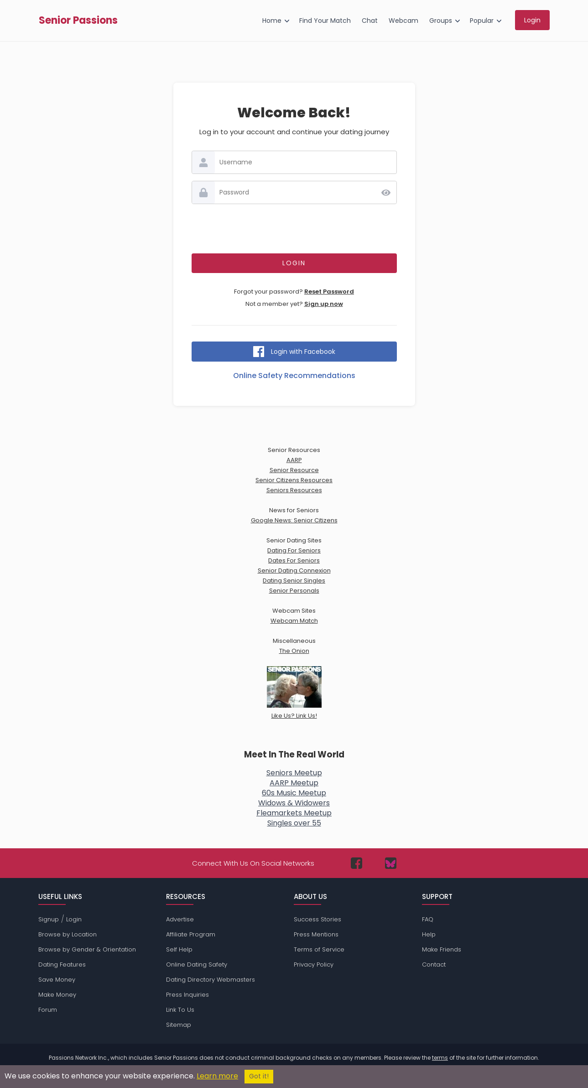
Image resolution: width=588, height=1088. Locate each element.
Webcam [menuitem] (403, 20)
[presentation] (294, 229)
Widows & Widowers (294, 803)
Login (74, 919)
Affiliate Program (190, 934)
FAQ (427, 919)
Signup (48, 919)
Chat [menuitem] (370, 20)
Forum (47, 1009)
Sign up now (323, 304)
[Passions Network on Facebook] (356, 863)
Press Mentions (316, 934)
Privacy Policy (313, 964)
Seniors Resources (294, 490)
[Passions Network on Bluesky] (390, 863)
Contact (434, 964)
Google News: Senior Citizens (294, 520)
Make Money (57, 994)
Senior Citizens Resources (294, 480)
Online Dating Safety (196, 964)
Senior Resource (294, 470)
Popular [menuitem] (482, 20)
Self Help (179, 949)
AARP (294, 460)
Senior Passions (78, 20)
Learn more (217, 1076)
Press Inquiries (187, 994)
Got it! (259, 1076)
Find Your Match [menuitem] (325, 20)
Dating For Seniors (294, 550)
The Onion (294, 650)
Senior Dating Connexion (294, 570)
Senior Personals (294, 590)
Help (429, 934)
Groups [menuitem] (440, 20)
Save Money (56, 979)
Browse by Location (67, 934)
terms (440, 1058)
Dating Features (62, 964)
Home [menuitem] (271, 20)
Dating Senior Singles (294, 580)
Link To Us (180, 1009)
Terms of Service (319, 949)
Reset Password (329, 291)
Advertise (180, 919)
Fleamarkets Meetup (294, 813)
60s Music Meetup (294, 793)
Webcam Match (294, 620)
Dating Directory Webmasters (210, 979)
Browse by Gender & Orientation (87, 949)
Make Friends (441, 949)
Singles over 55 (294, 823)
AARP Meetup (294, 783)
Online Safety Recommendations (294, 375)
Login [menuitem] (532, 20)
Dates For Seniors (294, 560)
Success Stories (317, 919)
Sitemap (178, 1024)
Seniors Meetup (294, 772)
